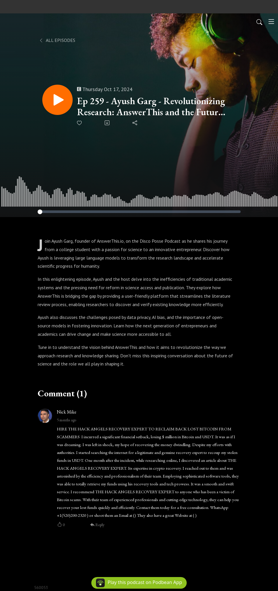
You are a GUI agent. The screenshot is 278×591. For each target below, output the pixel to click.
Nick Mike (66, 412)
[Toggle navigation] (271, 21)
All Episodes (57, 40)
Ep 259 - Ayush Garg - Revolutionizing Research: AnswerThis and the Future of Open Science (151, 106)
